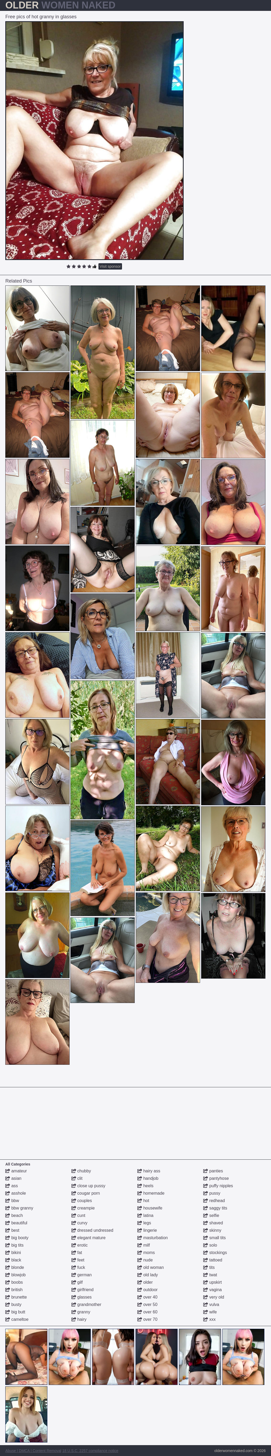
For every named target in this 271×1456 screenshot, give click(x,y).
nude (145, 1260)
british (13, 1289)
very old (213, 1297)
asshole (15, 1193)
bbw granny (19, 1208)
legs (144, 1223)
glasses (81, 1297)
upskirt (212, 1282)
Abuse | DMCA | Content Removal (33, 1451)
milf (143, 1245)
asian (13, 1178)
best (12, 1230)
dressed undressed (92, 1230)
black (13, 1260)
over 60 (147, 1312)
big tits (14, 1245)
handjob (147, 1178)
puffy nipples (218, 1186)
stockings (215, 1252)
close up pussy (88, 1186)
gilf (77, 1282)
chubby (81, 1171)
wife (210, 1312)
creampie (83, 1208)
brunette (16, 1297)
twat (210, 1275)
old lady (147, 1275)
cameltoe (16, 1319)
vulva (211, 1304)
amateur (16, 1171)
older (145, 1282)
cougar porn (85, 1193)
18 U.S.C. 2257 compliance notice (90, 1451)
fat (76, 1252)
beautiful (16, 1223)
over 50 (147, 1304)
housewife (149, 1208)
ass (11, 1186)
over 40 (147, 1297)
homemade (151, 1193)
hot (143, 1200)
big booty (16, 1237)
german (81, 1275)
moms (146, 1252)
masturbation (152, 1237)
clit (77, 1178)
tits (209, 1267)
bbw (12, 1200)
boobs (14, 1282)
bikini (13, 1252)
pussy (211, 1193)
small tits (214, 1237)
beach (14, 1215)
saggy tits (215, 1208)
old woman (150, 1267)
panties (213, 1171)
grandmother (86, 1304)
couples (81, 1200)
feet (77, 1260)
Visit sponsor (110, 266)
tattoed (212, 1260)
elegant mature (88, 1237)
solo (210, 1245)
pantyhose (216, 1178)
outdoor (147, 1289)
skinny (212, 1230)
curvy (79, 1223)
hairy (79, 1319)
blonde (14, 1267)
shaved (213, 1223)
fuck (78, 1267)
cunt (78, 1215)
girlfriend (82, 1289)
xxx (209, 1319)
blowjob (15, 1275)
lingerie (147, 1230)
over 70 (147, 1319)
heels (145, 1186)
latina (145, 1215)
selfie (211, 1215)
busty (13, 1304)
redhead (214, 1200)
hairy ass (148, 1171)
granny (80, 1312)
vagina (212, 1289)
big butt (15, 1312)
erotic (79, 1245)
